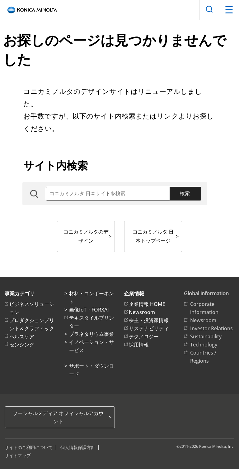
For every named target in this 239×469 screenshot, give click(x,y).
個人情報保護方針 (77, 447)
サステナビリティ (149, 328)
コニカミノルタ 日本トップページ (153, 236)
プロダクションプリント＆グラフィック (31, 324)
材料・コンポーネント (91, 297)
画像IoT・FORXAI (89, 309)
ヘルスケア (21, 336)
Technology (203, 344)
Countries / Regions (203, 356)
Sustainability (206, 336)
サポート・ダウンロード (91, 369)
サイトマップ (18, 455)
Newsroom (142, 312)
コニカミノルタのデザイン (85, 236)
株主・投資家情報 (149, 320)
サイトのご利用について (29, 447)
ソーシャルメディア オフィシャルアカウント (58, 417)
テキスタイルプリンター (91, 321)
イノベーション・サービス (91, 346)
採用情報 (139, 344)
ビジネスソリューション (31, 308)
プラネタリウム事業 (91, 334)
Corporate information (204, 308)
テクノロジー (144, 336)
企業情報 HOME (147, 304)
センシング (21, 344)
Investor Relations (211, 328)
